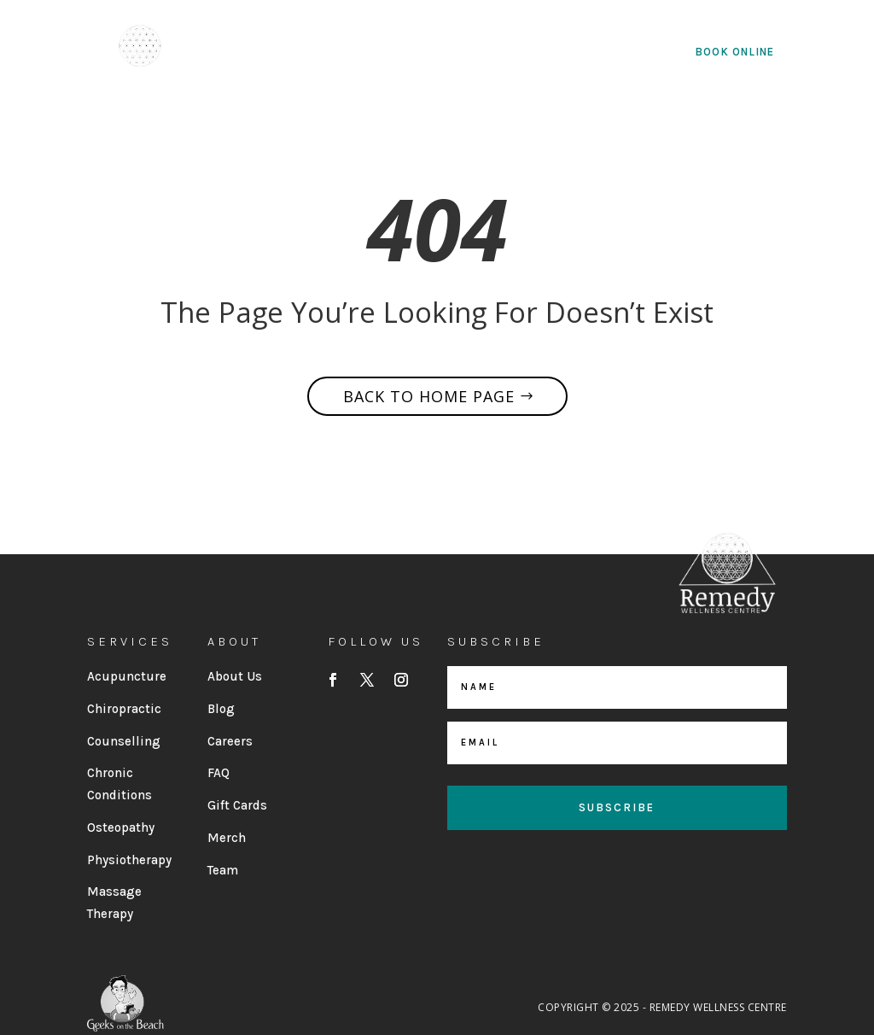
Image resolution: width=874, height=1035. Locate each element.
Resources (527, 52)
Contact (631, 52)
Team (222, 870)
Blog (221, 708)
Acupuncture (126, 676)
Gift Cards (237, 805)
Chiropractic (124, 708)
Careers (230, 741)
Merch (226, 837)
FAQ (218, 773)
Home (250, 52)
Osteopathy (120, 827)
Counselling (123, 741)
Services (421, 52)
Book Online (734, 51)
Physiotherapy (129, 860)
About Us (321, 52)
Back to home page (429, 396)
